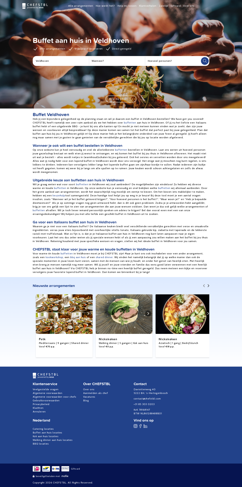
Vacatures (89, 396)
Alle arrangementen (80, 5)
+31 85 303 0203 (144, 404)
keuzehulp (59, 195)
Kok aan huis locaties (45, 436)
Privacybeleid (41, 404)
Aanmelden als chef (95, 393)
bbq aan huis (78, 257)
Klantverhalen (147, 5)
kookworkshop (54, 257)
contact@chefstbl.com (147, 398)
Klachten (38, 407)
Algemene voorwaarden (48, 393)
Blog (86, 400)
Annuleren (39, 411)
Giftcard (176, 5)
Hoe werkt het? (105, 5)
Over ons (188, 5)
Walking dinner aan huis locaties (53, 440)
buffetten (130, 122)
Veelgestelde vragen (45, 389)
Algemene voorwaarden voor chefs (54, 396)
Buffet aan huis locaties (47, 432)
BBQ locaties (41, 443)
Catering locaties (43, 428)
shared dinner (104, 257)
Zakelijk (163, 5)
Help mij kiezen (127, 5)
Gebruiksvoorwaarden (46, 400)
